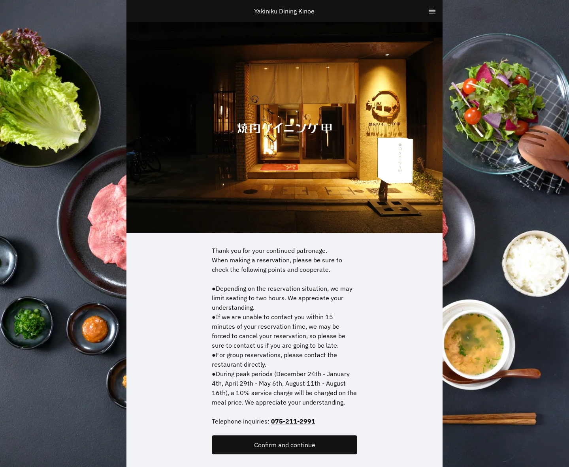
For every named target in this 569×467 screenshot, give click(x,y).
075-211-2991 (293, 421)
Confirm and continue (284, 445)
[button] (284, 445)
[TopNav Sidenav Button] (432, 11)
